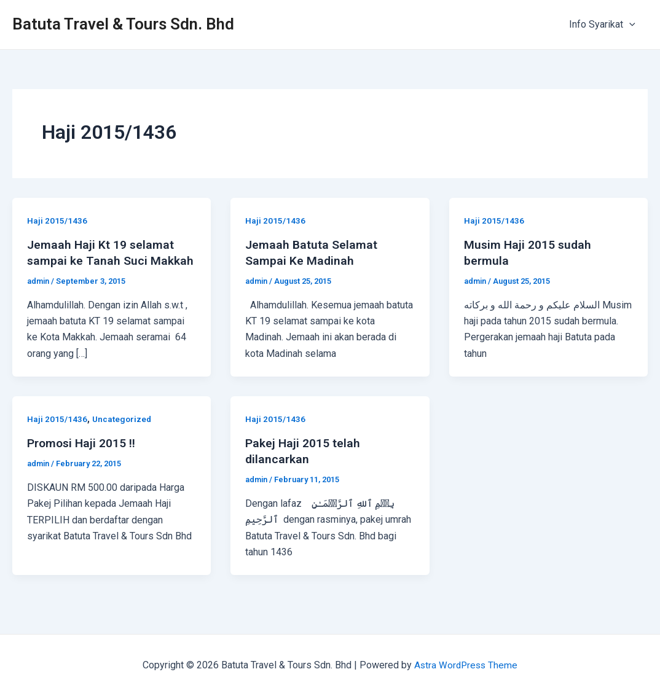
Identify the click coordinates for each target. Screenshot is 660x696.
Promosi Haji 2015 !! (82, 443)
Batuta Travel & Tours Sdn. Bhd (123, 24)
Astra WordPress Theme (466, 665)
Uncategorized (123, 419)
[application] (632, 24)
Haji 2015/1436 (57, 220)
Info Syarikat (605, 24)
